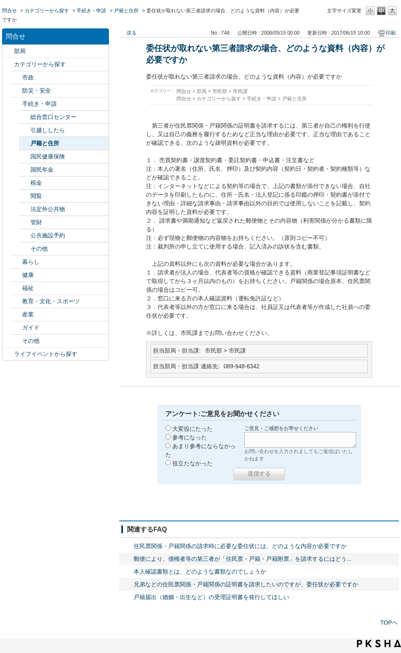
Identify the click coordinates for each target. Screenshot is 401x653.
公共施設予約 (47, 235)
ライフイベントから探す (45, 354)
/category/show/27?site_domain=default (16, 314)
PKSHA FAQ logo (379, 643)
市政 (28, 77)
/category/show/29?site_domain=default (16, 341)
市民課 (240, 91)
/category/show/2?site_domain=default (8, 64)
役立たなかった (192, 463)
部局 (19, 51)
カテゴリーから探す (47, 11)
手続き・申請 (91, 11)
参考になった (189, 437)
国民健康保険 (47, 156)
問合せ (9, 11)
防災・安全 (36, 90)
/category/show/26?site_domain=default (16, 301)
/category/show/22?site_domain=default (16, 104)
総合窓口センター (53, 117)
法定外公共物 (47, 209)
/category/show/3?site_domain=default (16, 77)
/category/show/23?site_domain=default (16, 262)
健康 (28, 275)
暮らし (30, 261)
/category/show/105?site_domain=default (8, 354)
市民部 (219, 91)
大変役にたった (192, 428)
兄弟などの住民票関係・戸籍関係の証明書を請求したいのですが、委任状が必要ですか (246, 584)
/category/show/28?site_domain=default (16, 327)
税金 (36, 182)
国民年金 (41, 169)
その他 (39, 248)
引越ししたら (47, 130)
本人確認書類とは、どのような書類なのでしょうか (200, 571)
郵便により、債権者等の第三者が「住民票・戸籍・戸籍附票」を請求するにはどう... (243, 558)
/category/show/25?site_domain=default (16, 288)
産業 (28, 314)
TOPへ (389, 622)
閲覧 (36, 196)
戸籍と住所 (126, 11)
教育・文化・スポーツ (51, 301)
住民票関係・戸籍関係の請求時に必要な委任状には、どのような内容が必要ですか (240, 546)
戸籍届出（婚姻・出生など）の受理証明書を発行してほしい (211, 597)
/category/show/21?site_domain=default (16, 90)
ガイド (30, 327)
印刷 (391, 33)
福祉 (28, 288)
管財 (36, 222)
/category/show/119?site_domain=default (8, 51)
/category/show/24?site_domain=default (16, 275)
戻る (132, 33)
